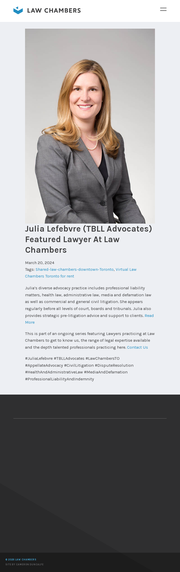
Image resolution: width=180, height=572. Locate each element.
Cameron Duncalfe (29, 564)
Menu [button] (163, 9)
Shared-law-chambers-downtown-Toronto (75, 269)
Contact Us (137, 347)
